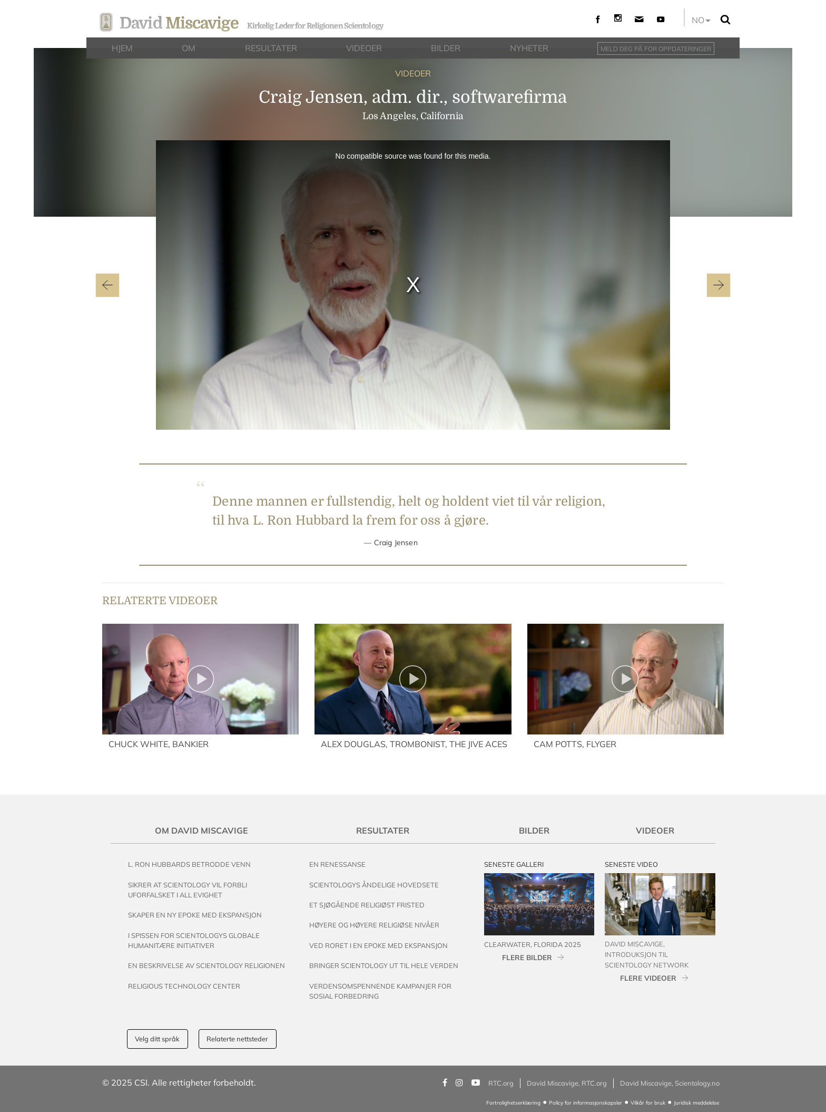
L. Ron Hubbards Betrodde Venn (189, 864)
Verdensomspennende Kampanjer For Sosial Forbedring (380, 991)
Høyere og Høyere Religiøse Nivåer (374, 925)
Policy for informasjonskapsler (585, 1102)
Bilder (534, 830)
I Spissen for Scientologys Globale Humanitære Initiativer (194, 940)
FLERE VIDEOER (648, 977)
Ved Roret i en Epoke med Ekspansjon (378, 945)
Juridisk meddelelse (696, 1102)
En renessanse (337, 864)
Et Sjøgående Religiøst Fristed (367, 905)
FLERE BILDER (527, 957)
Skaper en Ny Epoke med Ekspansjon (195, 915)
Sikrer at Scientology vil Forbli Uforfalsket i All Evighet (187, 890)
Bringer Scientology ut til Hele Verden (383, 965)
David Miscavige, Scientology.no (670, 1083)
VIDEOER (413, 73)
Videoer (655, 830)
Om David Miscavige (201, 830)
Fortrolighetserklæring (513, 1102)
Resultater (382, 830)
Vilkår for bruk (648, 1102)
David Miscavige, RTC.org (567, 1083)
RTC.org (501, 1083)
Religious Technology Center (184, 986)
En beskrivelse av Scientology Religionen (206, 965)
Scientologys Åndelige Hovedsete (374, 885)
